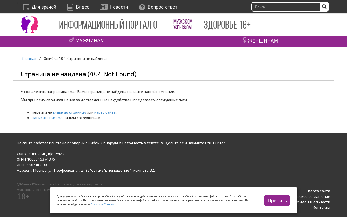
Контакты (321, 207)
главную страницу (69, 112)
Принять (277, 200)
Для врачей (44, 7)
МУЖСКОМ (183, 22)
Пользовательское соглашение (302, 196)
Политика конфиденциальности (301, 201)
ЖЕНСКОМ (183, 28)
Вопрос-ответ (162, 7)
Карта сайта (319, 190)
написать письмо (47, 117)
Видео (83, 7)
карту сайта (105, 112)
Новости (118, 7)
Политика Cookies (102, 204)
